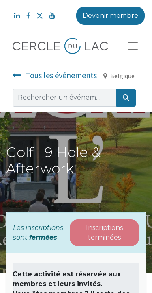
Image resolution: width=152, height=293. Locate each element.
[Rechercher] (126, 98)
